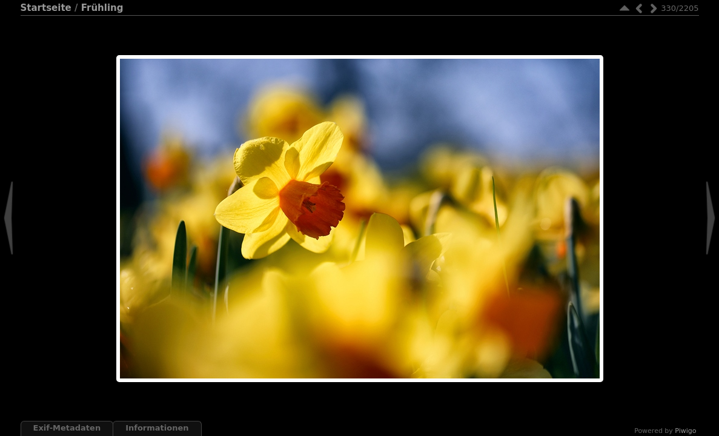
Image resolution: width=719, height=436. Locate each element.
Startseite (46, 7)
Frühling (102, 7)
